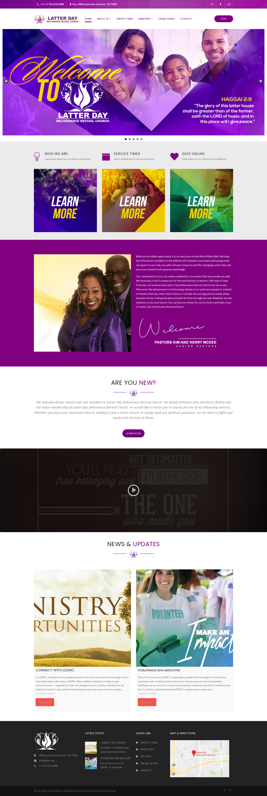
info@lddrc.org (46, 760)
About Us (103, 18)
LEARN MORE (133, 433)
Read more (45, 702)
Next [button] (260, 81)
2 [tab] (130, 139)
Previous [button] (6, 81)
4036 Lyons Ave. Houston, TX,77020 (97, 4)
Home (88, 18)
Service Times (125, 18)
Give (224, 18)
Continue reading (45, 693)
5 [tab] (141, 139)
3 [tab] (134, 139)
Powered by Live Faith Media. (100, 790)
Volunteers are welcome (115, 758)
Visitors (145, 756)
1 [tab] (126, 139)
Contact (186, 18)
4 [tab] (137, 139)
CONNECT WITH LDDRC (112, 742)
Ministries (144, 18)
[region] (133, 82)
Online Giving (166, 18)
